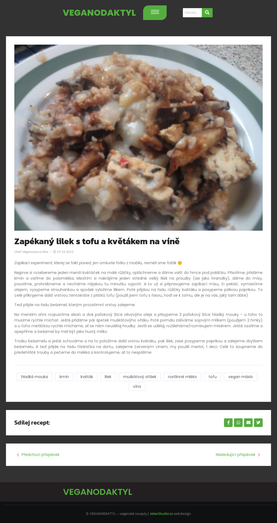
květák (87, 376)
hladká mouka (34, 376)
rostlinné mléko (182, 376)
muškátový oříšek (139, 376)
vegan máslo (240, 376)
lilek (108, 376)
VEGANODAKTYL (99, 12)
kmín (64, 376)
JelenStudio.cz (161, 513)
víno (137, 386)
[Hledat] (192, 12)
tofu (213, 376)
